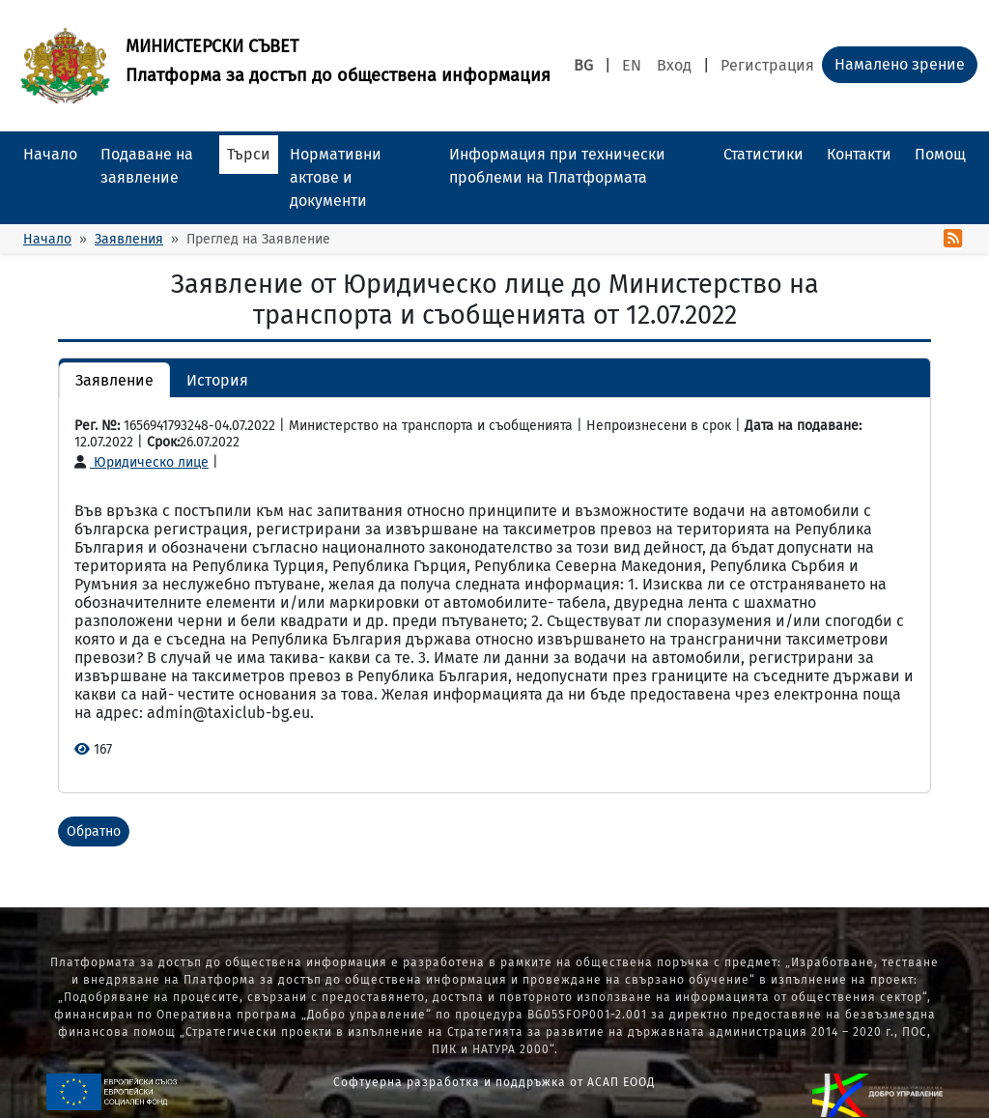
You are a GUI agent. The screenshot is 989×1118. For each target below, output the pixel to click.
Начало (50, 154)
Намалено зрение (899, 64)
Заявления (129, 239)
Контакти (859, 154)
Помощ (940, 154)
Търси (248, 154)
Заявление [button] (114, 380)
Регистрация (767, 65)
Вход (674, 65)
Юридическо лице (141, 462)
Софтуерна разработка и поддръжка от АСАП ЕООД (494, 1082)
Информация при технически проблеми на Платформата (557, 165)
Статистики (763, 154)
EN (631, 65)
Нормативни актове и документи (335, 177)
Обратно (94, 831)
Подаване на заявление (146, 165)
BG (583, 65)
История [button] (217, 380)
